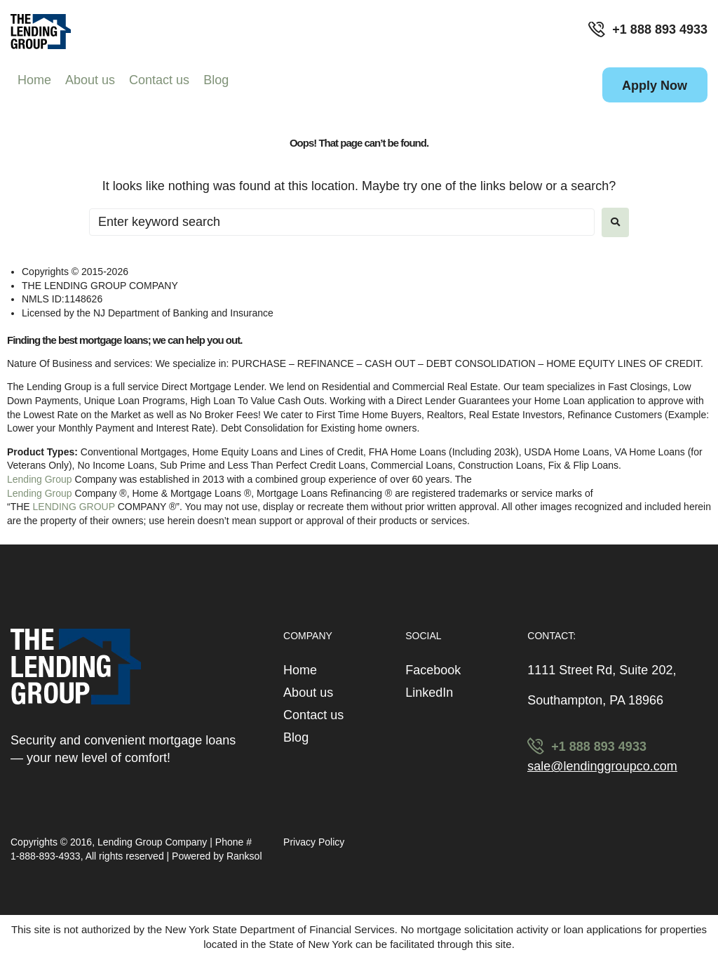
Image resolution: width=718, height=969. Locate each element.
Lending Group (39, 479)
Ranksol (244, 856)
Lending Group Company (153, 842)
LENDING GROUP (74, 506)
